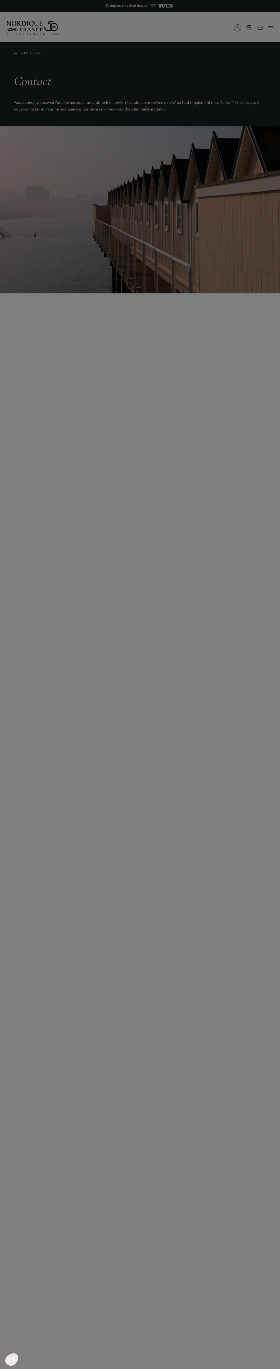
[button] (11, 1359)
